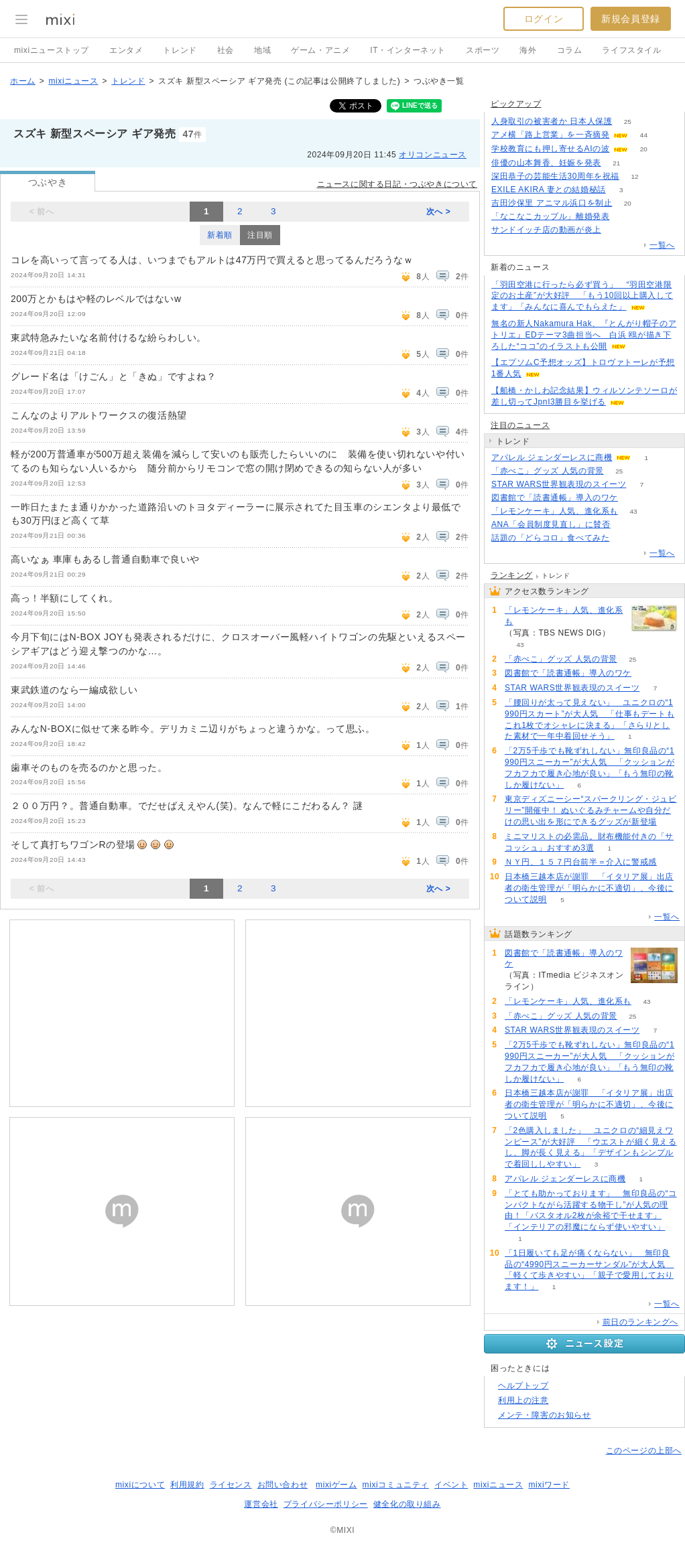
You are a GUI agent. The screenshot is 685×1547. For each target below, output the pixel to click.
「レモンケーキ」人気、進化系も (554, 511)
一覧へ (662, 245)
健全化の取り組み (407, 1504)
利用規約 (187, 1484)
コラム (569, 50)
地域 (262, 50)
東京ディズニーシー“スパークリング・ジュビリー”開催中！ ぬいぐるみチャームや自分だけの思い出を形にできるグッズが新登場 (591, 810)
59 (625, 216)
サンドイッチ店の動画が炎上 (546, 229)
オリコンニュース (432, 154)
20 (643, 149)
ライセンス (231, 1484)
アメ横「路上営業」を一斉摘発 (550, 134)
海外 (527, 50)
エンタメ (126, 50)
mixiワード (549, 1484)
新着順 (220, 235)
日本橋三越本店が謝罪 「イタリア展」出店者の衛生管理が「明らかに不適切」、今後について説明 (589, 888)
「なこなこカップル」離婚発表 (550, 216)
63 (633, 498)
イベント (451, 1484)
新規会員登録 (630, 18)
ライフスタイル (631, 50)
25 (627, 121)
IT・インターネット (408, 50)
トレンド (179, 50)
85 (625, 538)
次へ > (438, 211)
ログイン (543, 18)
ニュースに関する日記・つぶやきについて (397, 184)
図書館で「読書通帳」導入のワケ (554, 497)
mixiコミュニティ (396, 1484)
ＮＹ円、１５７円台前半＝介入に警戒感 (581, 862)
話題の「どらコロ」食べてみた (550, 537)
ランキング (512, 575)
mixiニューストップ (51, 50)
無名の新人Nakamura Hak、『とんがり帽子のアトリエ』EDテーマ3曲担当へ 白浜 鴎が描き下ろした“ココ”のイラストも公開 (583, 335)
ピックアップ (516, 103)
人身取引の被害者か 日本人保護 (551, 121)
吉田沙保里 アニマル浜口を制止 (551, 203)
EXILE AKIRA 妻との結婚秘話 (548, 189)
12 (634, 176)
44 (643, 135)
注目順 (260, 235)
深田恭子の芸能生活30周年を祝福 (555, 176)
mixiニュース (73, 81)
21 (616, 163)
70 (625, 524)
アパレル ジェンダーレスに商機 (551, 457)
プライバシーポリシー (326, 1504)
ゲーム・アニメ (320, 50)
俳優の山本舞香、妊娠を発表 (546, 162)
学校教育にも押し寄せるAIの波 (550, 148)
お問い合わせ (282, 1484)
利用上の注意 (523, 1400)
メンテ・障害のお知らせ (544, 1415)
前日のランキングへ (640, 1322)
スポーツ (482, 50)
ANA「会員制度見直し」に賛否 (551, 524)
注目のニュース (520, 425)
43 (633, 511)
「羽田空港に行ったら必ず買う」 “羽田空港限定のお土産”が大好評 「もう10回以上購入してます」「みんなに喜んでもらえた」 (582, 296)
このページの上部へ (644, 1450)
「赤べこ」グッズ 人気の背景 (547, 470)
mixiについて (140, 1484)
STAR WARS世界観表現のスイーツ (558, 484)
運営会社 (260, 1504)
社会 (225, 50)
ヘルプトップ (523, 1385)
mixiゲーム (336, 1484)
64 (616, 230)
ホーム (23, 81)
